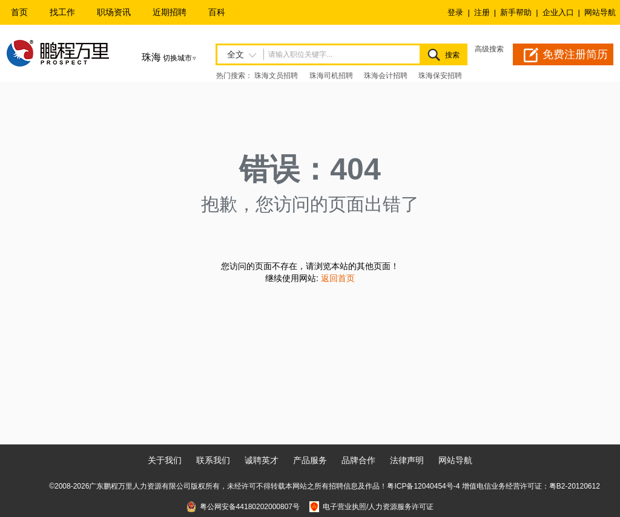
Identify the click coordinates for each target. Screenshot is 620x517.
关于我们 (165, 460)
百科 (216, 12)
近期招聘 (169, 12)
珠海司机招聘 (331, 75)
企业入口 (558, 12)
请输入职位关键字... (300, 54)
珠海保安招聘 (440, 75)
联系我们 (213, 460)
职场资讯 (114, 12)
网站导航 (600, 12)
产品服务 (310, 460)
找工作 (62, 12)
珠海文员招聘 (276, 75)
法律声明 (407, 460)
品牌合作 (358, 460)
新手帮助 (516, 12)
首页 (19, 12)
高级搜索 (489, 49)
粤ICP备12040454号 (420, 486)
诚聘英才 (262, 460)
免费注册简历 (575, 54)
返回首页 (338, 278)
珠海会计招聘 (385, 75)
